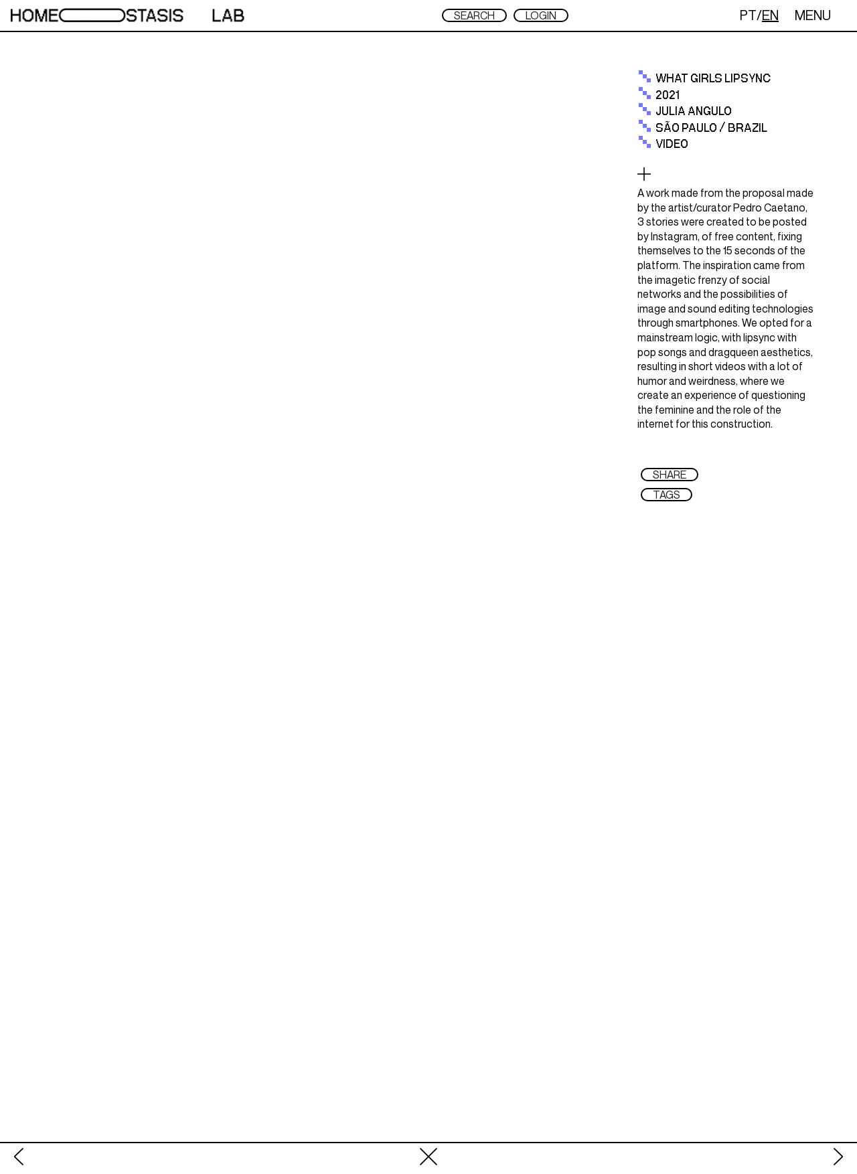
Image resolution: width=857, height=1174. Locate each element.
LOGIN (541, 15)
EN (770, 15)
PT (748, 15)
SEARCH (474, 15)
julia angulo (693, 111)
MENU (813, 15)
